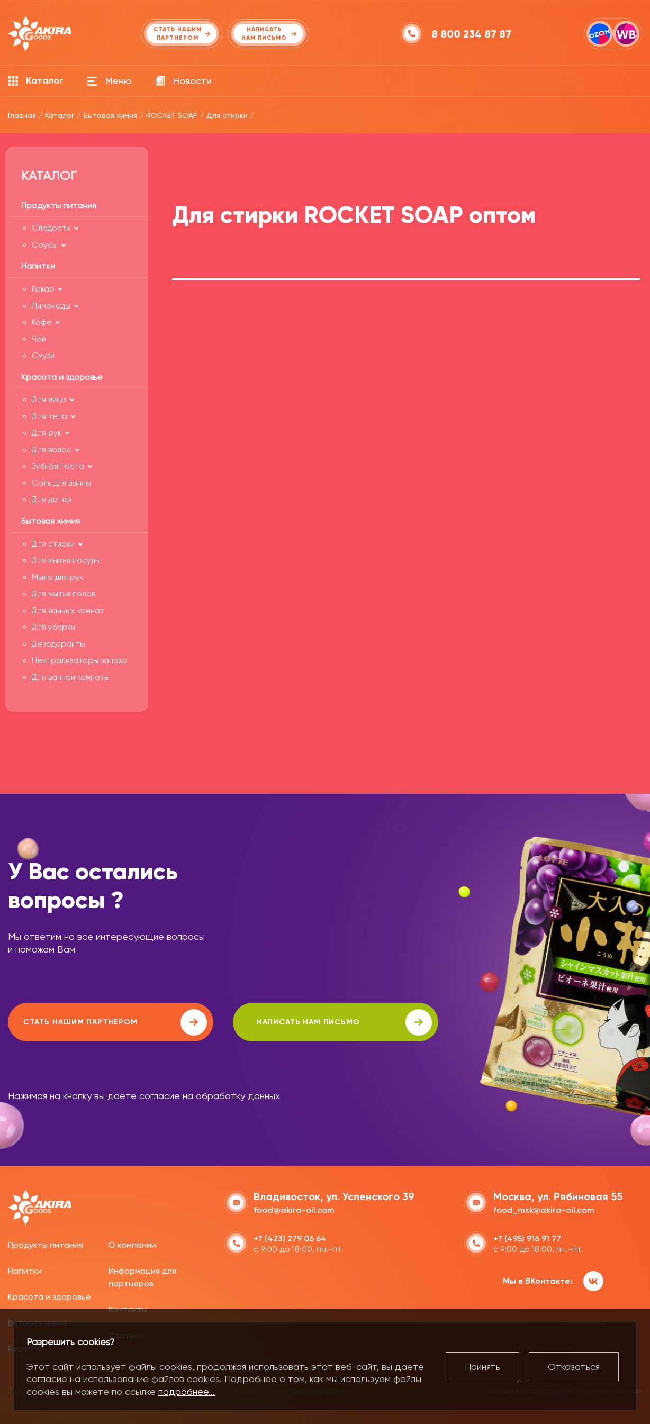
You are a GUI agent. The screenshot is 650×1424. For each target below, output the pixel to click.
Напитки (25, 1270)
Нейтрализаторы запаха (80, 660)
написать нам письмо (308, 1022)
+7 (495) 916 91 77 (527, 1237)
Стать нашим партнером (103, 1022)
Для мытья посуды (66, 560)
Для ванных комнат (68, 610)
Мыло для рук (57, 577)
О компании (132, 1244)
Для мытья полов (63, 593)
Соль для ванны (61, 483)
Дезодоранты (58, 644)
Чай (39, 339)
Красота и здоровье (49, 1296)
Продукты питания (45, 1244)
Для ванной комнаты (71, 677)
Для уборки (53, 627)
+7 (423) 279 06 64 (290, 1237)
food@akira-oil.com (294, 1209)
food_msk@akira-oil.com (543, 1209)
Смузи (43, 355)
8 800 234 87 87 (472, 34)
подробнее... (186, 1391)
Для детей (51, 499)
